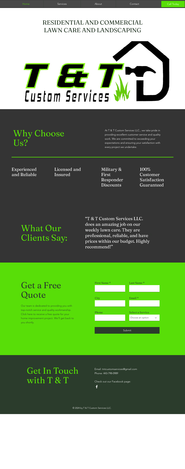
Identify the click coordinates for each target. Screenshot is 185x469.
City (97, 298)
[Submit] (127, 330)
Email (132, 298)
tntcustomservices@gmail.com (119, 369)
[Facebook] (97, 387)
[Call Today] (173, 4)
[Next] (151, 235)
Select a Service (139, 312)
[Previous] (86, 235)
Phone (99, 312)
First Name (102, 283)
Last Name (135, 283)
